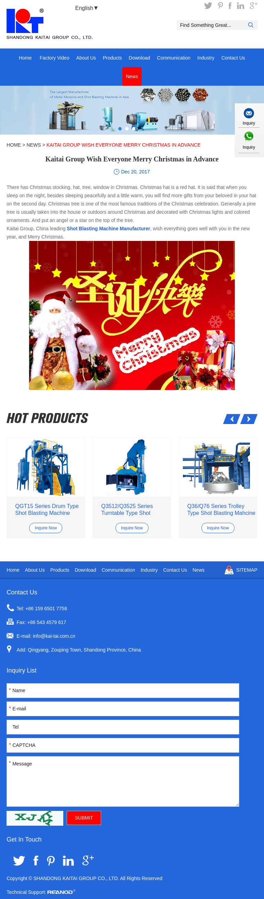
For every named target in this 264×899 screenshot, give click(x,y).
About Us (86, 58)
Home (25, 58)
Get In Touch (24, 839)
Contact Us (233, 58)
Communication (173, 58)
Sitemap (246, 570)
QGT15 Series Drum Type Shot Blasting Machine (47, 509)
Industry (205, 58)
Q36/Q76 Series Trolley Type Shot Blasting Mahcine (221, 509)
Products (112, 58)
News (132, 76)
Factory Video (54, 58)
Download (139, 58)
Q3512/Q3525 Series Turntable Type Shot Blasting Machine (127, 510)
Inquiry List (21, 670)
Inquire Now (46, 528)
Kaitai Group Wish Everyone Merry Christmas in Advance (123, 145)
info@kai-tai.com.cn (54, 636)
